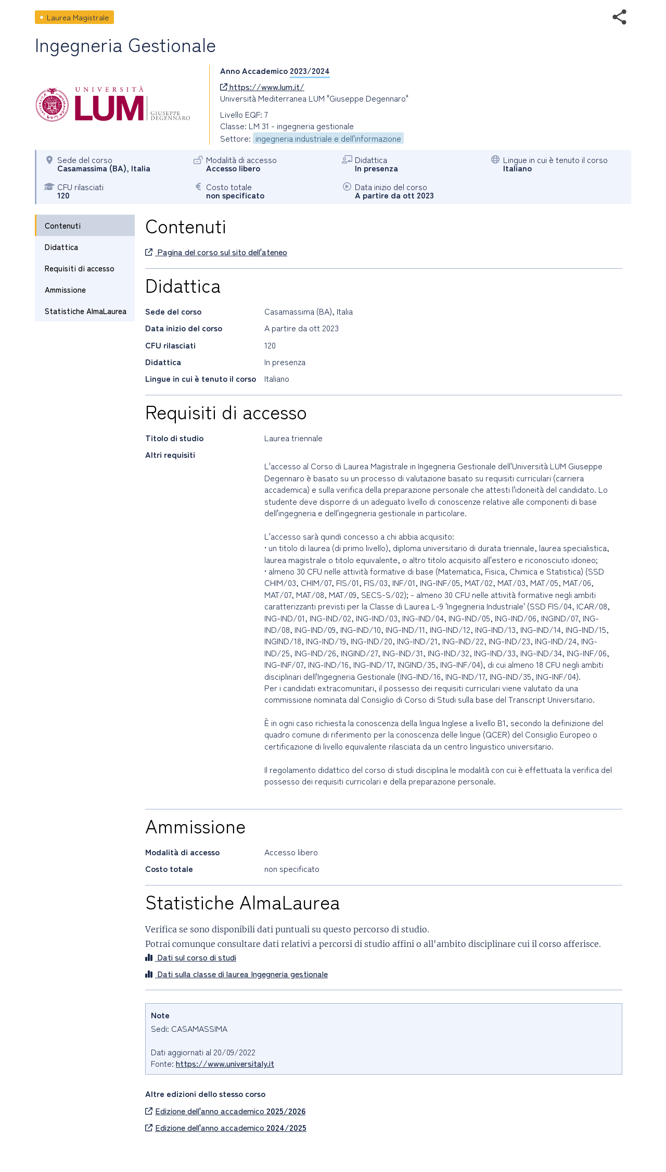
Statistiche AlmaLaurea (85, 310)
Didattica (61, 246)
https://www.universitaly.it (225, 1063)
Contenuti (63, 225)
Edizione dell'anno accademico (225, 1110)
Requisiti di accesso (79, 268)
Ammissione (65, 289)
